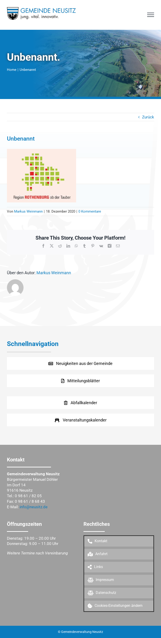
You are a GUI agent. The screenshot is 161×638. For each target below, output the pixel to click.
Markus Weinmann (28, 211)
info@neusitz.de (34, 507)
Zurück (148, 117)
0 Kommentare (89, 211)
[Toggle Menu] (150, 15)
